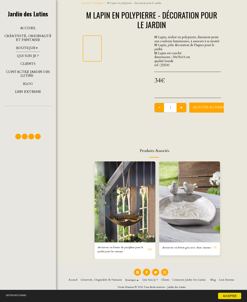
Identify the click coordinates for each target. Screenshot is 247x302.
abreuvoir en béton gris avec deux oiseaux (185, 250)
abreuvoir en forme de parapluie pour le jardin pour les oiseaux (120, 250)
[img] (125, 201)
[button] (28, 118)
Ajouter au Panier (210, 107)
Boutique (99, 3)
